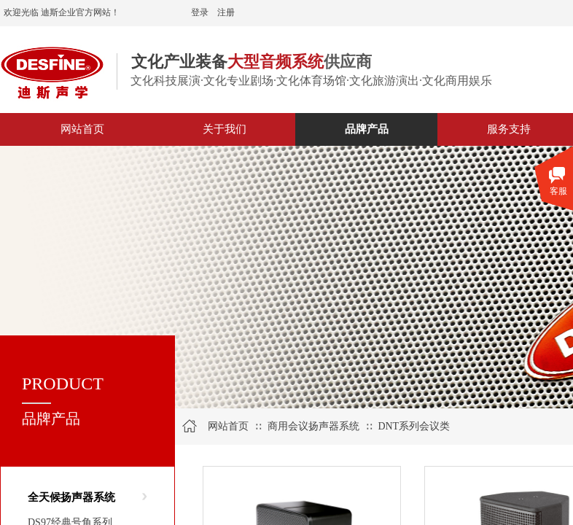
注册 (226, 12)
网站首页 (228, 426)
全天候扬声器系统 (71, 497)
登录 (199, 12)
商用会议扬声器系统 (313, 426)
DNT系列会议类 (414, 426)
